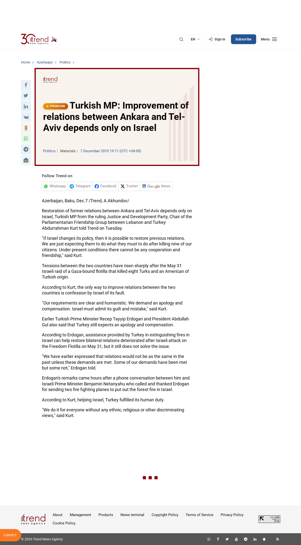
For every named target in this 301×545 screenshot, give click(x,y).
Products (105, 515)
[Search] (181, 39)
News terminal (132, 515)
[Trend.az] (39, 39)
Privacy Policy (232, 515)
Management (80, 515)
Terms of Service (199, 515)
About (57, 515)
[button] (26, 85)
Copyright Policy (165, 515)
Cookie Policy (64, 523)
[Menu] (269, 39)
